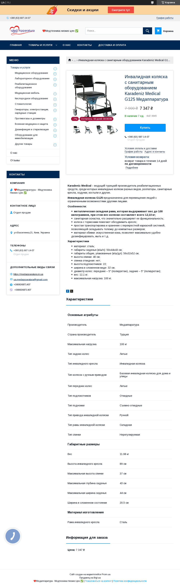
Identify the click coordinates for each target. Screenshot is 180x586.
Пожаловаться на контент (98, 581)
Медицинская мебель (27, 93)
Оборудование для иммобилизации (26, 137)
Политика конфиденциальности (130, 581)
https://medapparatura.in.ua (28, 274)
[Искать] (147, 30)
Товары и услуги (40, 45)
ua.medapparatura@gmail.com (31, 279)
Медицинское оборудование (31, 73)
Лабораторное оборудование (32, 78)
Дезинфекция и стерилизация (32, 129)
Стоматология (23, 104)
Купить (145, 127)
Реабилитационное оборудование (26, 86)
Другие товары (23, 144)
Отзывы (15, 160)
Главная (16, 45)
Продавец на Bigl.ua (90, 577)
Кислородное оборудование (31, 98)
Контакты (84, 45)
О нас (67, 45)
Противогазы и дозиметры (30, 118)
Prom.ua (106, 574)
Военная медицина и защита (31, 124)
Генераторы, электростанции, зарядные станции (32, 111)
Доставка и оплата (112, 45)
